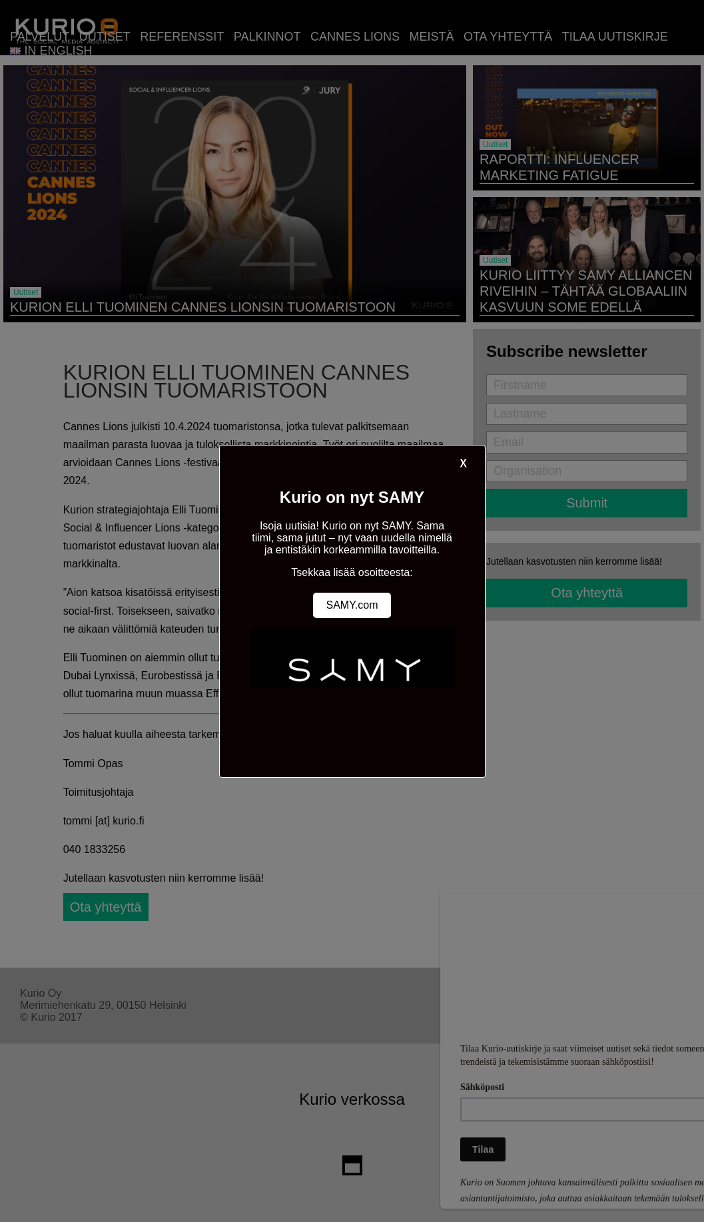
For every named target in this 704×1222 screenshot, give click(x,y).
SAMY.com (352, 605)
